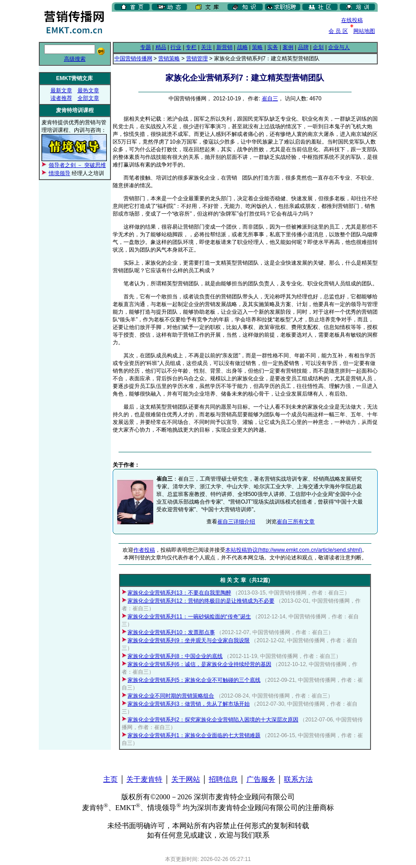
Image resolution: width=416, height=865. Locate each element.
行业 (175, 47)
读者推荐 (61, 98)
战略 (242, 47)
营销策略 (169, 58)
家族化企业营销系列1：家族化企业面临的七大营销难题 (194, 735)
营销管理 (197, 58)
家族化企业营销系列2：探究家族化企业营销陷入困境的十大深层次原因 (213, 719)
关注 (206, 47)
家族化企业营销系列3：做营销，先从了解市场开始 (189, 704)
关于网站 (185, 779)
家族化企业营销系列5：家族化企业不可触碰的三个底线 (194, 680)
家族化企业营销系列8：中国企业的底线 (175, 656)
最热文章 (88, 90)
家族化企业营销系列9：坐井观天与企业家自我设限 (189, 640)
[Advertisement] (217, 26)
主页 (110, 779)
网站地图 (364, 31)
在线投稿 (352, 20)
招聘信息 (223, 779)
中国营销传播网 (133, 58)
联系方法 (298, 779)
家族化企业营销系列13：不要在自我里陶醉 (179, 593)
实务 (272, 47)
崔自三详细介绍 (236, 521)
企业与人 (339, 47)
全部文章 (88, 98)
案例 (288, 47)
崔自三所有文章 (296, 521)
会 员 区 (338, 31)
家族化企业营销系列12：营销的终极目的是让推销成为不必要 (201, 601)
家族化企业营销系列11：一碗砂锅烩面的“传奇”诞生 (189, 616)
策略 (257, 47)
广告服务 (261, 779)
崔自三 (270, 98)
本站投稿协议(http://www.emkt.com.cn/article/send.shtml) (293, 550)
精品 (160, 47)
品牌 (303, 47)
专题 (145, 47)
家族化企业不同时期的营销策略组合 (171, 696)
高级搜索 (75, 59)
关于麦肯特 (144, 779)
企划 (318, 47)
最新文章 (61, 90)
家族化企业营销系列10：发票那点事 (171, 632)
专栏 (191, 47)
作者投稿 (144, 550)
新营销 (224, 47)
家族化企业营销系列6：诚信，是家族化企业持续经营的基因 (199, 664)
